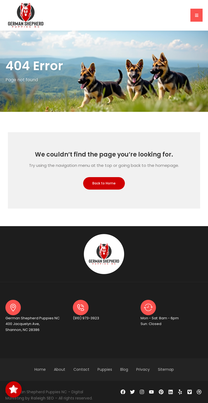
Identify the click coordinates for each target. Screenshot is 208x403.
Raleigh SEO (42, 398)
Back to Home (104, 183)
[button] (196, 15)
